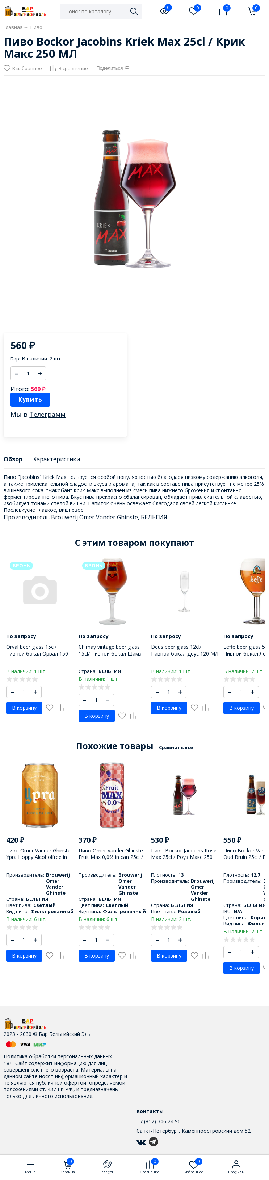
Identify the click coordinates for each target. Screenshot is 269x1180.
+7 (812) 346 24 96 (158, 1121)
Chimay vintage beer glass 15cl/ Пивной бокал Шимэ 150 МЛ (110, 653)
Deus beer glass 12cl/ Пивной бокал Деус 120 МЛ (184, 650)
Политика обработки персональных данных (58, 1056)
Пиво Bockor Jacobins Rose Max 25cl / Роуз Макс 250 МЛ (184, 857)
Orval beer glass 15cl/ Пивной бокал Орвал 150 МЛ (37, 653)
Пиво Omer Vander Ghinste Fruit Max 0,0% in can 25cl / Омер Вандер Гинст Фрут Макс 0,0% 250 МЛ (111, 860)
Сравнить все (176, 747)
